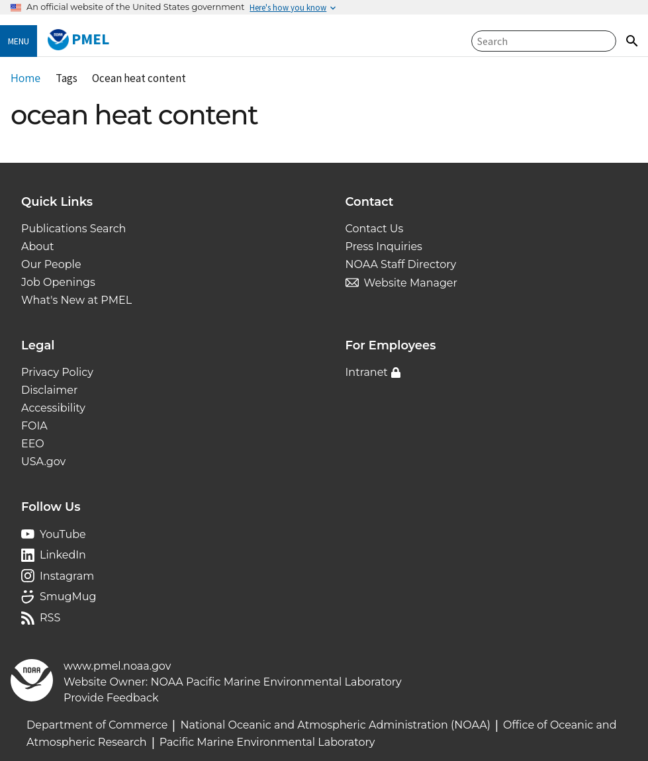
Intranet (367, 372)
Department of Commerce (96, 725)
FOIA (34, 426)
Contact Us (375, 228)
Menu (18, 41)
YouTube (63, 534)
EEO (32, 443)
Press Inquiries (384, 246)
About (37, 246)
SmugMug (68, 596)
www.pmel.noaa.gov (117, 666)
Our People (51, 264)
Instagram (67, 576)
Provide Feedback (111, 698)
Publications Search (73, 228)
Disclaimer (49, 390)
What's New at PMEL (76, 300)
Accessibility (53, 408)
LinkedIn (63, 555)
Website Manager (410, 283)
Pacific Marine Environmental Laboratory (267, 742)
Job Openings (58, 282)
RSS (50, 617)
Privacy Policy (57, 372)
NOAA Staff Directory (401, 264)
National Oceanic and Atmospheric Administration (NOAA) (335, 725)
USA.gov (43, 461)
